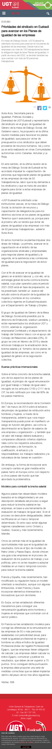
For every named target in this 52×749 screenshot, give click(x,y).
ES (13, 13)
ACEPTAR (26, 747)
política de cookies (27, 742)
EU (18, 13)
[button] (48, 14)
